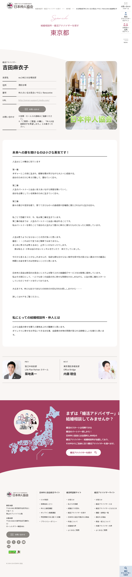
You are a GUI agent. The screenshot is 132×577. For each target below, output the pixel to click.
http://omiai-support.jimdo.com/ (33, 100)
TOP (28, 9)
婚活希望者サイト (73, 492)
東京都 (68, 9)
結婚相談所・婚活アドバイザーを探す (48, 9)
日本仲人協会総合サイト (49, 492)
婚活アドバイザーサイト (104, 492)
